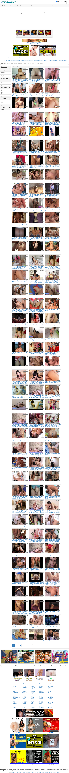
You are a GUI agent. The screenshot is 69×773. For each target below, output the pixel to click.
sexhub (49, 691)
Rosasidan (59, 57)
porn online (41, 63)
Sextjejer (55, 57)
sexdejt (14, 699)
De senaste (3, 72)
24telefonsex (24, 687)
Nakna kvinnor (13, 60)
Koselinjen (26, 57)
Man (13, 468)
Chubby (50, 555)
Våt (32, 110)
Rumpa (38, 281)
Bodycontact (35, 58)
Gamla (17, 95)
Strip (59, 626)
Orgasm (23, 124)
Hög (55, 426)
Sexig (49, 688)
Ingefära (55, 109)
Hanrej (22, 94)
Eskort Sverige (45, 57)
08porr (40, 683)
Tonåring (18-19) (21, 167)
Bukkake (55, 570)
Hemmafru (34, 311)
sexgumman (50, 692)
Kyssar (46, 310)
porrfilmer (24, 702)
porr (48, 701)
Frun (41, 311)
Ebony (23, 238)
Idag (1, 89)
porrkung (49, 704)
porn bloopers (15, 63)
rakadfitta (32, 694)
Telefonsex (16, 57)
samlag (32, 693)
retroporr (23, 694)
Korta (1, 100)
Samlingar (18, 94)
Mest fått (2, 75)
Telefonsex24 (30, 57)
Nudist (57, 80)
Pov (37, 81)
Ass (17, 80)
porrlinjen (50, 703)
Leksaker (51, 95)
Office (49, 196)
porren (32, 703)
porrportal (41, 701)
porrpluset (41, 702)
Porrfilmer (45, 60)
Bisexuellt (19, 396)
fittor (14, 687)
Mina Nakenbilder (40, 57)
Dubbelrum (23, 541)
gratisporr (15, 683)
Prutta (17, 397)
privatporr (32, 686)
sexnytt (40, 687)
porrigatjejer (24, 704)
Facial (38, 124)
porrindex (32, 706)
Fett (41, 124)
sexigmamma (41, 693)
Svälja (36, 383)
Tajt (58, 426)
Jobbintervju (35, 282)
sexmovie (41, 688)
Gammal (30, 225)
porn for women (20, 63)
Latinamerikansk (53, 138)
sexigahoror (50, 683)
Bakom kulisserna (38, 152)
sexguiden (50, 693)
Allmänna (22, 153)
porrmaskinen (50, 702)
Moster (32, 252)
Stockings (40, 95)
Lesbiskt (49, 426)
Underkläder (39, 153)
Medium (2, 102)
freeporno (24, 686)
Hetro (58, 1)
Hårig (25, 224)
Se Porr (49, 687)
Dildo (51, 411)
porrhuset (15, 706)
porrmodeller (15, 692)
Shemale (65, 1)
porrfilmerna (24, 699)
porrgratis (24, 696)
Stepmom (53, 469)
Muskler (58, 339)
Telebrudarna (12, 57)
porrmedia (50, 699)
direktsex (14, 688)
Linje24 (5, 57)
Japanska (36, 95)
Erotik (30, 60)
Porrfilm (32, 696)
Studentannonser (19, 60)
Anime (15, 152)
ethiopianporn (9, 63)
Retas (53, 282)
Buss (46, 124)
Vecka (2, 92)
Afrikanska (14, 238)
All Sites (2, 109)
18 (29, 281)
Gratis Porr (33, 60)
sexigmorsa (41, 692)
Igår (1, 90)
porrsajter (41, 697)
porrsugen (15, 702)
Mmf (25, 268)
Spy (31, 483)
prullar (32, 683)
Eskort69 (9, 60)
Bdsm (53, 569)
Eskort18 (65, 57)
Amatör (14, 80)
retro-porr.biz (13, 772)
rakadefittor (33, 691)
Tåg (53, 340)
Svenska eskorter (51, 57)
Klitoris (49, 339)
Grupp (41, 626)
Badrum (37, 209)
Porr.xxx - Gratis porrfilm (34, 43)
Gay (61, 1)
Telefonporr (35, 57)
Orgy (53, 541)
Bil (20, 152)
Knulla (48, 60)
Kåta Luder (6, 60)
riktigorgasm (33, 687)
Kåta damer (65, 60)
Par (37, 166)
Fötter (41, 396)
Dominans (54, 411)
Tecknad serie (24, 152)
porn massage (32, 63)
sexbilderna (24, 683)
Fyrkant (58, 641)
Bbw (18, 238)
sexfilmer (49, 694)
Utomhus (35, 570)
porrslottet (33, 707)
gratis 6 (14, 686)
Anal (30, 123)
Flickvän (25, 94)
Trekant (17, 253)
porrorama (41, 706)
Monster (52, 426)
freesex (14, 693)
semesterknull (24, 692)
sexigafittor (41, 686)
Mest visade (3, 73)
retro (23, 693)
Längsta (2, 76)
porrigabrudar (15, 704)
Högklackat (50, 642)
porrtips (32, 692)
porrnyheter (41, 707)
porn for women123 (26, 63)
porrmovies (50, 696)
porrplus (40, 703)
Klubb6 (62, 57)
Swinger (38, 324)
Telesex (20, 57)
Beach (13, 353)
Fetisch (16, 81)
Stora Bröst (49, 80)
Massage (54, 80)
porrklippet (50, 707)
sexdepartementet (16, 697)
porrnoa (40, 696)
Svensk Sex (41, 60)
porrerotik (32, 702)
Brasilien (22, 511)
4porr (23, 688)
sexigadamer (50, 686)
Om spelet (18, 153)
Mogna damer (61, 60)
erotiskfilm (24, 691)
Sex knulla (41, 691)
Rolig (32, 353)
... (22, 645)
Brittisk (38, 195)
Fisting (23, 397)
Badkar (33, 209)
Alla (1, 85)
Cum (26, 80)
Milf (59, 94)
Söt (13, 81)
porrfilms (23, 698)
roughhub (32, 688)
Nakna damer (56, 60)
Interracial (14, 555)
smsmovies (15, 694)
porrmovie (50, 698)
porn (12, 63)
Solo (58, 109)
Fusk (41, 425)
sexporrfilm (41, 699)
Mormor (33, 397)
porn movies (37, 63)
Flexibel (16, 483)
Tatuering (50, 340)
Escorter (23, 60)
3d (13, 152)
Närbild (33, 166)
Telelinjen (8, 57)
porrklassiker (50, 697)
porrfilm (14, 691)
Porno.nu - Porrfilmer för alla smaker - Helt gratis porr (34, 42)
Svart (19, 80)
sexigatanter (41, 694)
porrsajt (14, 701)
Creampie (51, 195)
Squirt (46, 340)
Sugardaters (51, 60)
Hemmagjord (20, 81)
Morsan (46, 95)
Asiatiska (31, 94)
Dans (54, 626)
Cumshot (37, 94)
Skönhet (14, 94)
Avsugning (23, 80)
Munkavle (20, 483)
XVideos (2, 110)
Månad (2, 93)
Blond (32, 109)
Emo (32, 95)
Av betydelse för (4, 70)
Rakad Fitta (37, 60)
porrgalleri (24, 697)
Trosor (49, 469)
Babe (48, 109)
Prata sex (23, 57)
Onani (51, 109)
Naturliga (14, 95)
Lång (1, 103)
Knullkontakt (27, 60)
